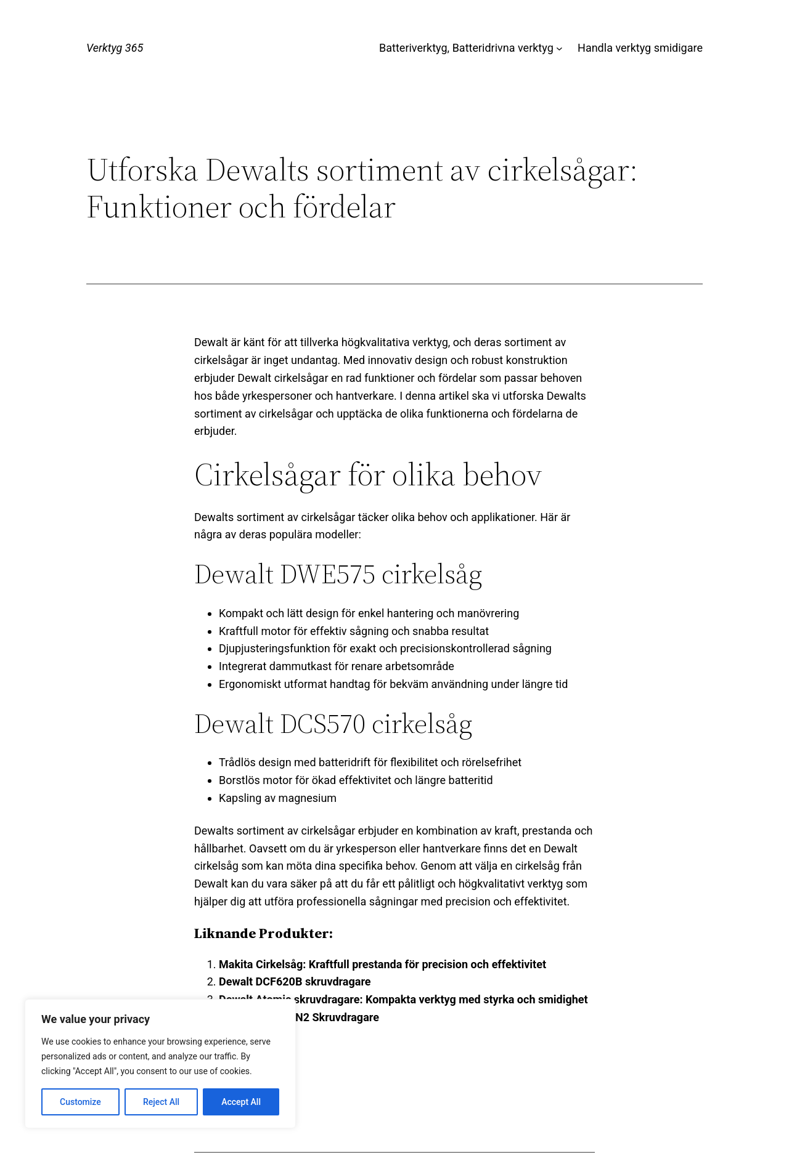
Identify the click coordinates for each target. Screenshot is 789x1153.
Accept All (241, 1102)
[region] (160, 1063)
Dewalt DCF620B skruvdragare (295, 981)
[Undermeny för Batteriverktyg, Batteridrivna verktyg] (559, 48)
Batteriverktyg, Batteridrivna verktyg (466, 47)
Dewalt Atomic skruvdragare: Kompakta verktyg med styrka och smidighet (403, 999)
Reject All (161, 1102)
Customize (80, 1102)
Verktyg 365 (114, 47)
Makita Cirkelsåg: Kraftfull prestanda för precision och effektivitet (382, 964)
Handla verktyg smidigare (640, 47)
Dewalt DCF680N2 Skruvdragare (299, 1017)
